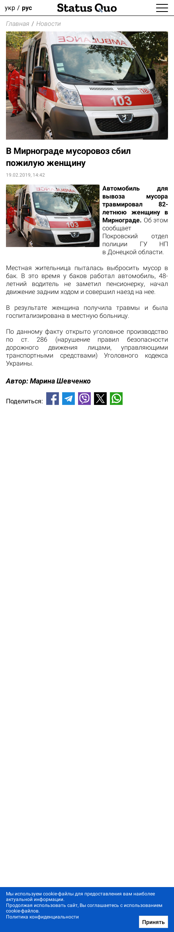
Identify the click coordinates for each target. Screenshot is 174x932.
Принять (153, 922)
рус (27, 8)
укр (10, 8)
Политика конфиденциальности (42, 917)
